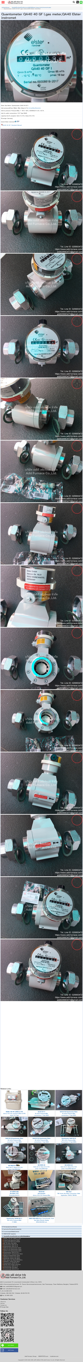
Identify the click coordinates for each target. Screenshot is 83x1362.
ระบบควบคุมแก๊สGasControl (11, 1231)
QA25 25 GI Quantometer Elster (12, 1249)
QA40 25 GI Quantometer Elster (13, 1251)
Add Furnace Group (30, 1356)
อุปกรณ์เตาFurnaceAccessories (12, 1229)
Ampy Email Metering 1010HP (12, 1242)
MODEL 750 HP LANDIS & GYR (12, 1239)
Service (2, 1303)
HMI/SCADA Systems (10, 1234)
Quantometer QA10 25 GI (11, 1245)
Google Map (5, 1307)
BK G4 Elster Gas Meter (10, 1243)
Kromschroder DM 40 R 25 (11, 1269)
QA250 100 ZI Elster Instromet (12, 1264)
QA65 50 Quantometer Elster (12, 1255)
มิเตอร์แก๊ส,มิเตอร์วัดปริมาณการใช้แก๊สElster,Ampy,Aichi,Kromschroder (31, 7)
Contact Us (3, 1305)
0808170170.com (43, 1356)
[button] (73, 2)
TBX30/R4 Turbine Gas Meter (12, 1258)
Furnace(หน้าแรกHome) (10, 1227)
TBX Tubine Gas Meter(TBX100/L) (13, 1260)
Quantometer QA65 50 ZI (11, 1266)
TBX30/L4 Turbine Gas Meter (12, 1257)
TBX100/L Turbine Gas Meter (12, 1261)
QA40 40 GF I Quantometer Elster (13, 1254)
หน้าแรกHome (5, 7)
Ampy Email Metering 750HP (12, 1240)
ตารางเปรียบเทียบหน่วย (34, 108)
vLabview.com (54, 1356)
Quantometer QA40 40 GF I (11, 1252)
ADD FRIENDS (11, 1345)
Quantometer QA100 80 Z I (11, 1263)
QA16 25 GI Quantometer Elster (12, 1248)
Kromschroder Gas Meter (11, 1267)
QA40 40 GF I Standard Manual (11, 125)
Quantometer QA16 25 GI (11, 1246)
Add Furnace (11, 1350)
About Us (3, 1302)
